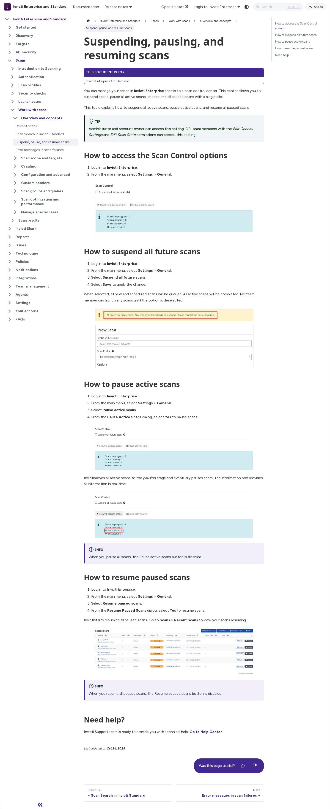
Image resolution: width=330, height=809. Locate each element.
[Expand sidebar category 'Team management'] (10, 286)
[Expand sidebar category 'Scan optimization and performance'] (15, 202)
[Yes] (243, 765)
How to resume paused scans (294, 48)
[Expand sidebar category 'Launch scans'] (12, 101)
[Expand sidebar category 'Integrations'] (10, 278)
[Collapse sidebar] (40, 804)
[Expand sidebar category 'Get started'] (10, 27)
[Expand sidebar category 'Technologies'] (10, 253)
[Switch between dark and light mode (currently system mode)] (246, 7)
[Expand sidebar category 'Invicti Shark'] (10, 228)
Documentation (86, 7)
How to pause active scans (292, 41)
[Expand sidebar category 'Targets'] (10, 44)
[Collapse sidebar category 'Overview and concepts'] (15, 118)
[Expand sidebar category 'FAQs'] (10, 319)
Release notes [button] (116, 7)
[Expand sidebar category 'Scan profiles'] (12, 85)
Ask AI (316, 7)
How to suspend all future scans (295, 35)
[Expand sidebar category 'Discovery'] (10, 35)
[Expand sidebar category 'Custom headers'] (15, 183)
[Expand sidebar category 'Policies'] (10, 261)
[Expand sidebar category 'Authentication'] (12, 77)
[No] (254, 765)
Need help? (282, 55)
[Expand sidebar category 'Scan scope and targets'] (15, 158)
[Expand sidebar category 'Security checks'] (12, 93)
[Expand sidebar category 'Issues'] (10, 245)
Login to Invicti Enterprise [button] (215, 7)
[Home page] (88, 20)
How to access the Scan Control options (296, 26)
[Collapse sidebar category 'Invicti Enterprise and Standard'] (7, 19)
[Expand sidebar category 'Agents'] (10, 294)
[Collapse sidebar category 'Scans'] (10, 60)
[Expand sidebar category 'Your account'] (10, 311)
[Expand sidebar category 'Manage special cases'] (15, 212)
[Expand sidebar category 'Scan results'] (12, 220)
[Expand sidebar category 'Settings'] (10, 303)
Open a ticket (174, 7)
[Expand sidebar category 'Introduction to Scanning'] (12, 68)
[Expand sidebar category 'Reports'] (10, 237)
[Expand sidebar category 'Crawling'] (15, 166)
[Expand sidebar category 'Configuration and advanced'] (15, 174)
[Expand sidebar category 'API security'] (10, 52)
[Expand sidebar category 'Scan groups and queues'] (15, 191)
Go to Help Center (206, 732)
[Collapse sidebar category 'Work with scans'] (12, 110)
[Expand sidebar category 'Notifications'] (10, 270)
